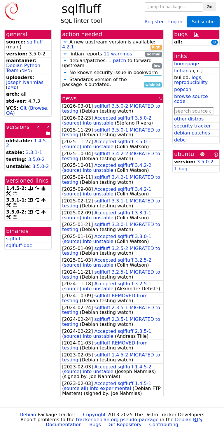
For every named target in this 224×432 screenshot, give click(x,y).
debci (180, 140)
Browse (38, 108)
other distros (189, 119)
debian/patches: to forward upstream (112, 63)
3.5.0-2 (36, 159)
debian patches (192, 133)
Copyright (94, 414)
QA (9, 113)
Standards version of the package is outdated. (112, 82)
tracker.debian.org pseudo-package (117, 419)
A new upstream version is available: (112, 45)
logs (196, 77)
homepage (186, 64)
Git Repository (124, 424)
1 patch (117, 60)
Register (154, 21)
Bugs (95, 424)
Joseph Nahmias (24, 82)
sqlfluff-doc (19, 245)
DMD (25, 71)
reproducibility (191, 82)
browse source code (191, 99)
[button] (65, 42)
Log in (175, 21)
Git (23, 108)
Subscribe (203, 22)
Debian (28, 414)
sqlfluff (35, 42)
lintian (181, 71)
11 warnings (118, 54)
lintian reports (112, 54)
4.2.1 (68, 47)
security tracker (192, 126)
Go (209, 6)
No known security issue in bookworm (112, 72)
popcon (182, 89)
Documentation (64, 424)
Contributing (163, 424)
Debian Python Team (23, 68)
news (69, 98)
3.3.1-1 (34, 152)
